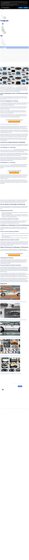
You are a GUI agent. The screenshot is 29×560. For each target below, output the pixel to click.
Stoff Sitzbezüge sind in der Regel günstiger (6, 164)
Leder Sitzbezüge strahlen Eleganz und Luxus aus (6, 149)
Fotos (2, 12)
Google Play (7, 394)
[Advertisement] (7, 192)
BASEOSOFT (5, 408)
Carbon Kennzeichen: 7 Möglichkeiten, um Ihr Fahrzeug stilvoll (13, 319)
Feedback (3, 397)
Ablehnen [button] (20, 7)
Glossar (3, 398)
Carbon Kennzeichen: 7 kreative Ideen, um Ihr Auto (10, 373)
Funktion (3, 13)
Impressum (3, 399)
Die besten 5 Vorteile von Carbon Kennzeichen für (10, 337)
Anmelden (20, 386)
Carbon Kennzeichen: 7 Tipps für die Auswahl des (10, 355)
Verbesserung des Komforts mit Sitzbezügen (9, 124)
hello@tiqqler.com (4, 392)
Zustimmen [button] (25, 7)
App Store (2, 394)
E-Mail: (9, 384)
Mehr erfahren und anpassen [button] (5, 7)
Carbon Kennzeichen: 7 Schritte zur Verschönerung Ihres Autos (13, 301)
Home (2, 11)
